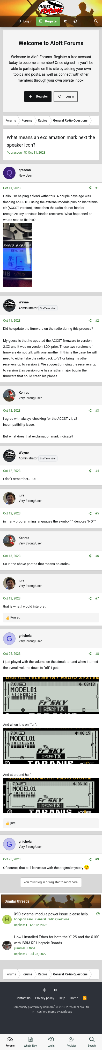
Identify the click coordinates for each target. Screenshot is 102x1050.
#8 (97, 654)
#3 (97, 410)
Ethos (31, 948)
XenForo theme (46, 1011)
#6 (97, 556)
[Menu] (6, 21)
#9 (97, 859)
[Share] (90, 188)
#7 (97, 598)
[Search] (96, 21)
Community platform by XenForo (51, 1007)
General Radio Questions (52, 919)
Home (74, 998)
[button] (75, 21)
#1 (97, 188)
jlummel (19, 948)
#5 (97, 513)
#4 (97, 471)
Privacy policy (44, 998)
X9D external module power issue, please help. (51, 914)
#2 (97, 320)
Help (62, 998)
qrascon (16, 152)
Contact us (23, 998)
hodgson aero (23, 919)
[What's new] (85, 21)
